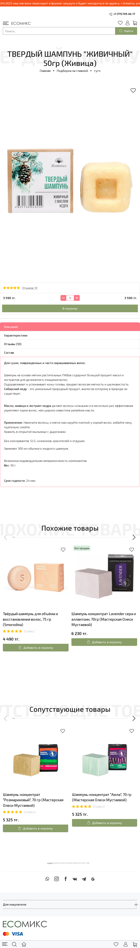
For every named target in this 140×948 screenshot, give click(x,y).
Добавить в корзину (35, 647)
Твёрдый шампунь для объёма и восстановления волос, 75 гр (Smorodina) (30, 619)
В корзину (70, 308)
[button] (6, 537)
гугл (97, 70)
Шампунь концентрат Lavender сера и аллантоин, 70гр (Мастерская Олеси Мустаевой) (103, 619)
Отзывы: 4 (30, 811)
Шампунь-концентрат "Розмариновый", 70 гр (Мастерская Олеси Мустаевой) (33, 800)
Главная (45, 70)
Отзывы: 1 (29, 631)
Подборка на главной (72, 70)
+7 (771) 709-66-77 (124, 13)
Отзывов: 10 (29, 288)
